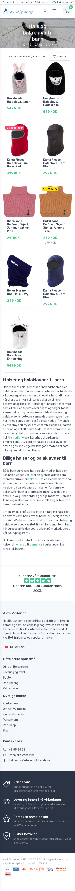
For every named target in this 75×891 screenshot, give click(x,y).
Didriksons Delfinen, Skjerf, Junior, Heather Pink (18, 226)
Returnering (10, 683)
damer (34, 544)
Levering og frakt (14, 672)
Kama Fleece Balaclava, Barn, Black (54, 163)
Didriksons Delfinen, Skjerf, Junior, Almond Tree (54, 226)
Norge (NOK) (15, 646)
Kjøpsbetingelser (13, 714)
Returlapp (9, 725)
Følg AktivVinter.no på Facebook (26, 760)
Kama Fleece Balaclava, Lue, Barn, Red (17, 163)
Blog (6, 730)
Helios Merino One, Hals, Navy (17, 292)
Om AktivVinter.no (14, 709)
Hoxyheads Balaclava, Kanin (18, 100)
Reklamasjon (11, 688)
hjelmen (32, 479)
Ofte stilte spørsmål (16, 667)
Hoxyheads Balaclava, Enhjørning (15, 355)
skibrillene (17, 437)
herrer (18, 544)
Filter (58, 56)
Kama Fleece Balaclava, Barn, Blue (54, 294)
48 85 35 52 (14, 749)
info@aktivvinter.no (19, 755)
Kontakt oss (11, 703)
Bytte (7, 677)
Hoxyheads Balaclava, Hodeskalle (51, 102)
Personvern (10, 719)
